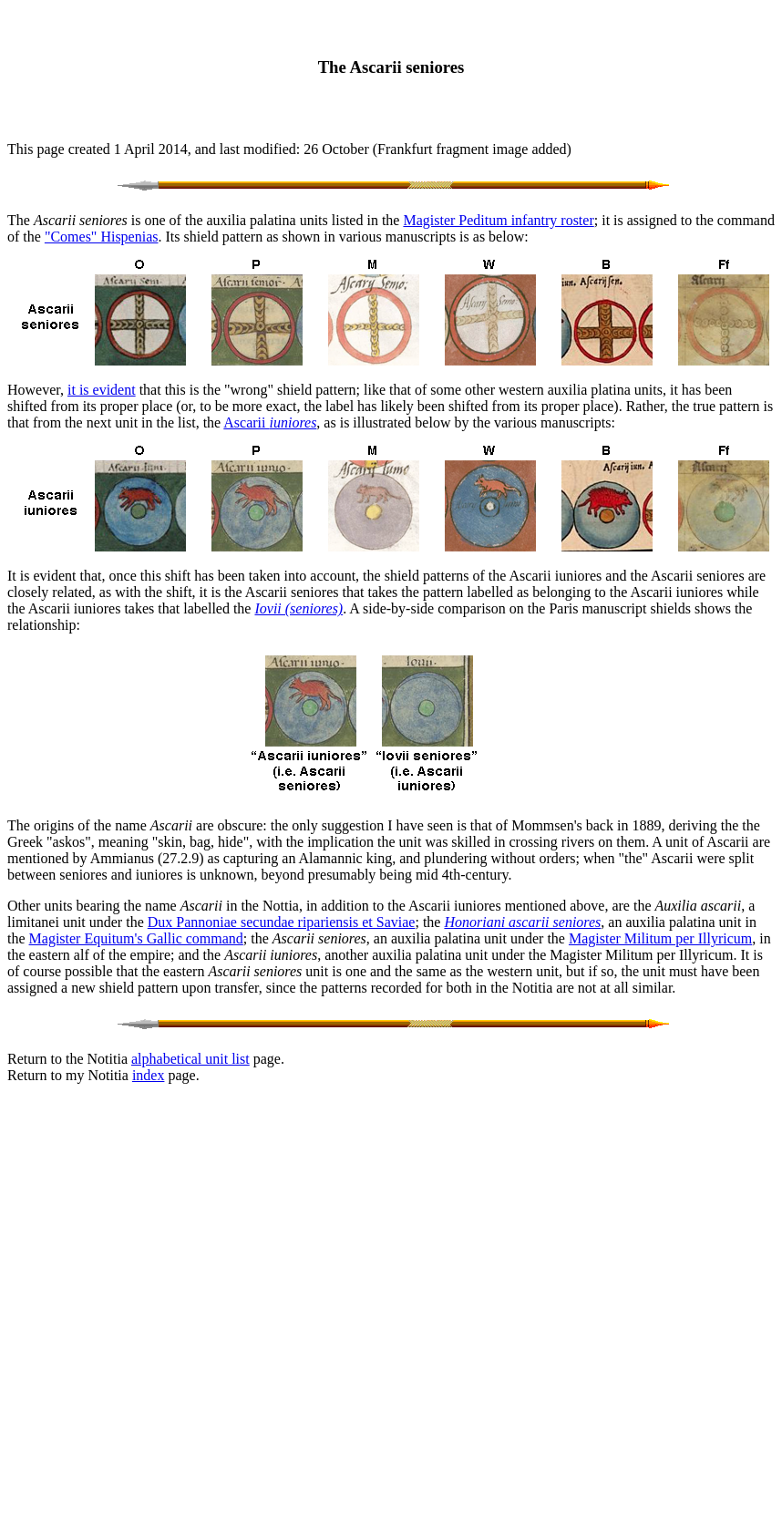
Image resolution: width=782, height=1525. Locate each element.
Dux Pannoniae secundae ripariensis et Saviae (282, 922)
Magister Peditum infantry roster (498, 220)
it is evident (101, 389)
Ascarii (269, 422)
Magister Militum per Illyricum (660, 938)
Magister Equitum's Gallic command (136, 938)
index (148, 1075)
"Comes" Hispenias (102, 236)
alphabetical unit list (190, 1058)
